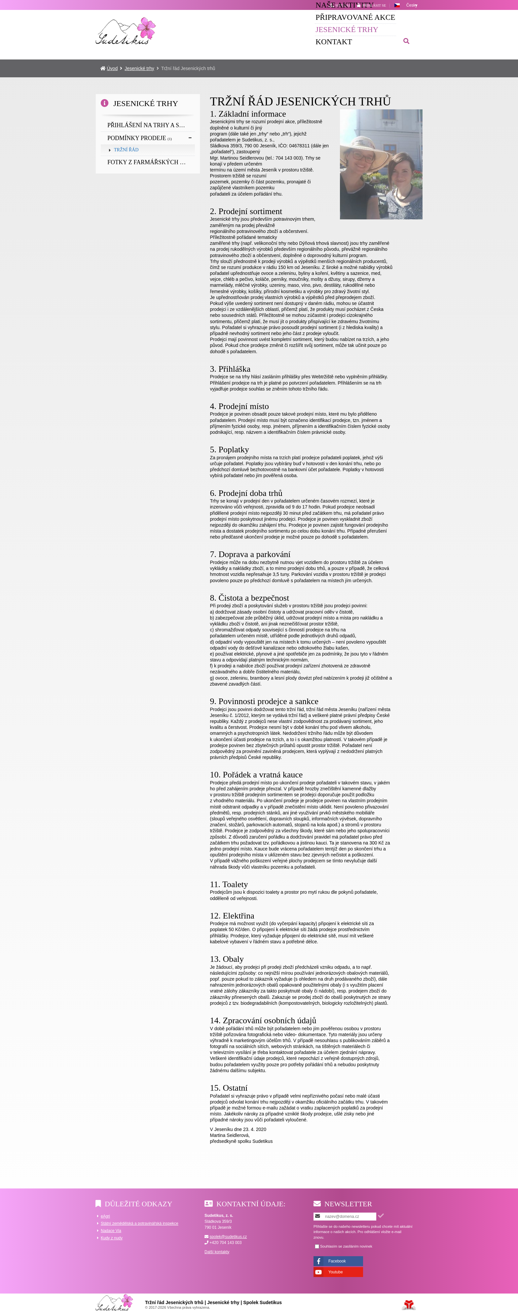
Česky (411, 5)
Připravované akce (266, 28)
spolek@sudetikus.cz (228, 1236)
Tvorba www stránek (409, 1305)
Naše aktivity (189, 28)
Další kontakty (216, 1252)
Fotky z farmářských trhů (151, 162)
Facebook (337, 1261)
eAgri (105, 1216)
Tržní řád (126, 149)
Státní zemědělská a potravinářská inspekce (139, 1223)
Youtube (335, 1272)
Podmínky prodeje (139, 138)
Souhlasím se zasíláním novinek (346, 1246)
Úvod (126, 30)
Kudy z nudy (112, 1238)
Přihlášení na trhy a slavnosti (151, 125)
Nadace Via (111, 1230)
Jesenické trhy (346, 28)
